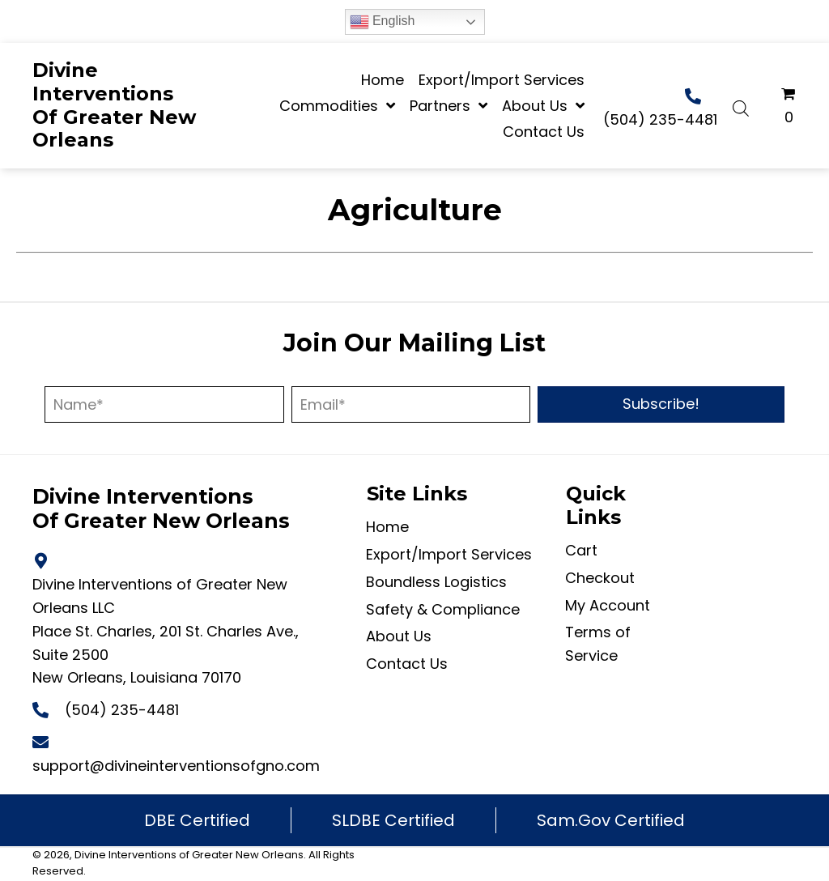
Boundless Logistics (436, 582)
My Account (607, 605)
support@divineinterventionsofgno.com (176, 765)
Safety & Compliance (443, 609)
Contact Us (407, 663)
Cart (581, 550)
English (382, 22)
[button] (661, 404)
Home (387, 527)
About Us (399, 636)
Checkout (600, 578)
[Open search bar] (741, 106)
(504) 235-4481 (660, 119)
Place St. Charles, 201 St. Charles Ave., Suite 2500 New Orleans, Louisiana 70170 (165, 654)
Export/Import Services (449, 554)
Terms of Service (598, 644)
